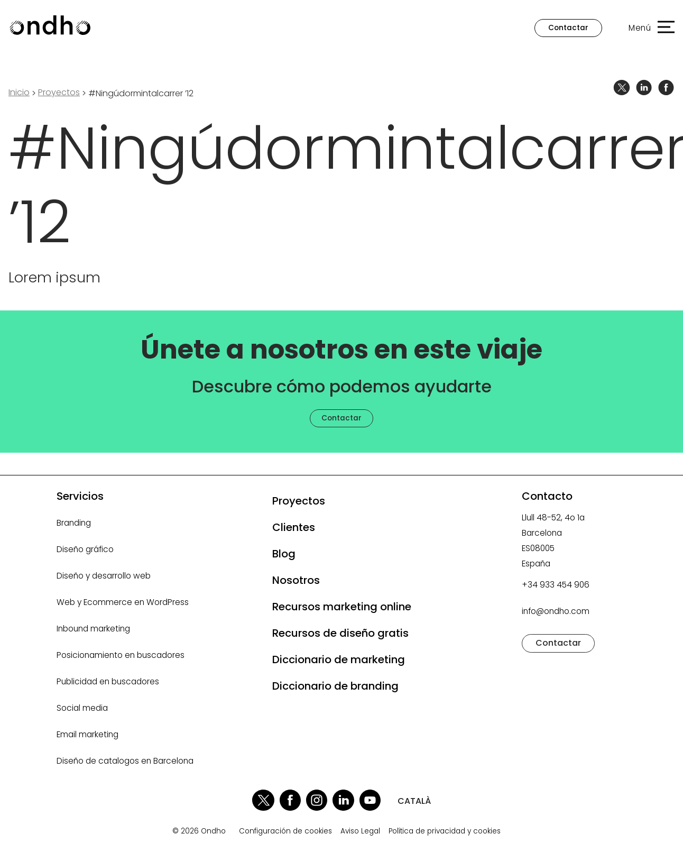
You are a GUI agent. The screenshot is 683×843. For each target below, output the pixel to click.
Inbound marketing (93, 628)
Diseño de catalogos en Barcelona (125, 760)
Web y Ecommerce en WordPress (123, 602)
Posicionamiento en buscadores (120, 655)
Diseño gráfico (85, 549)
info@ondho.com (555, 611)
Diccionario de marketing (338, 659)
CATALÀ (414, 801)
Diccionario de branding (335, 686)
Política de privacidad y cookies (445, 831)
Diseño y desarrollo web (104, 575)
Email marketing (87, 734)
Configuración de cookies (285, 831)
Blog (284, 553)
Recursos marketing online (341, 606)
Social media (82, 707)
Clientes (293, 527)
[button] (646, 28)
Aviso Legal (360, 831)
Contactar (568, 28)
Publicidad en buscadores (108, 681)
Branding (74, 522)
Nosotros (296, 580)
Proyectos (298, 500)
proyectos (59, 92)
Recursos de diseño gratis (340, 633)
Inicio (19, 92)
